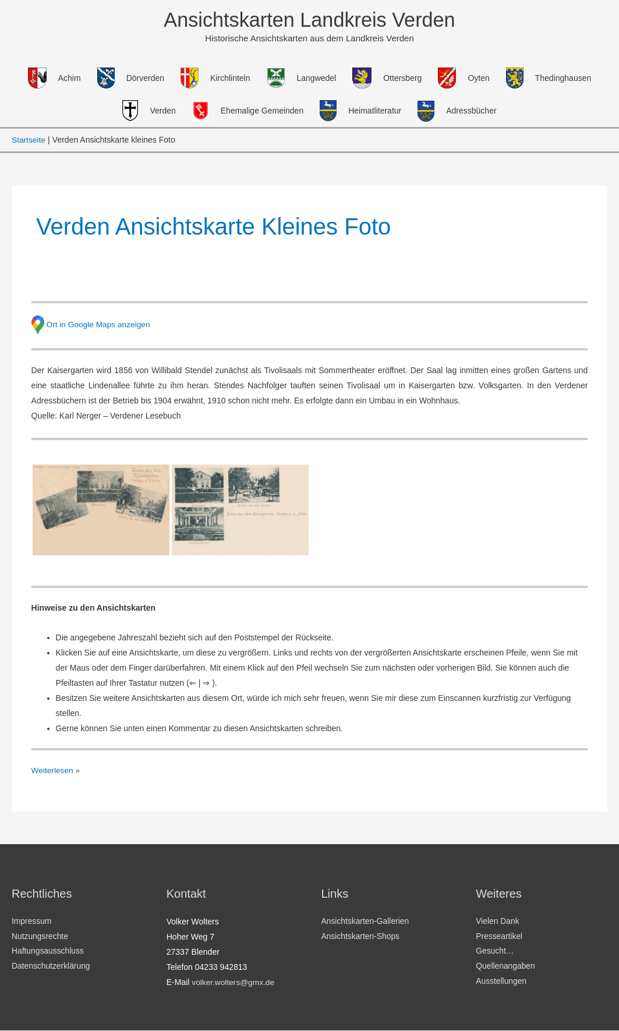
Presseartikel (499, 937)
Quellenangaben (506, 967)
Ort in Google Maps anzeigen (99, 324)
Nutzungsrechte (40, 937)
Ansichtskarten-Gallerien (366, 922)
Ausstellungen (501, 982)
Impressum (32, 922)
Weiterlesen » (56, 769)
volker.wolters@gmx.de (234, 982)
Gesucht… (495, 952)
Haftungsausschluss (48, 952)
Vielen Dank (497, 922)
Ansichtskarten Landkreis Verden (310, 20)
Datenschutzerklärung (51, 967)
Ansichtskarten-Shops (361, 937)
